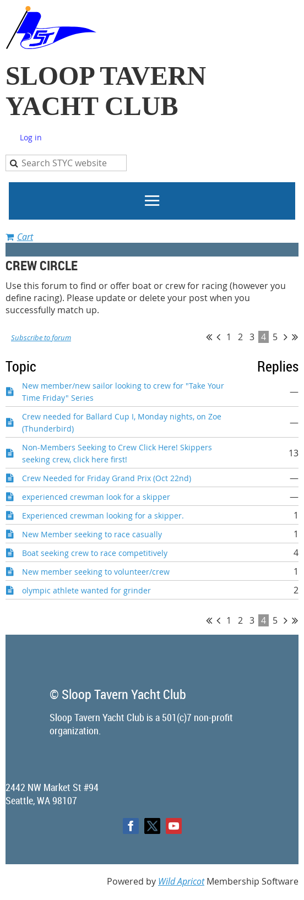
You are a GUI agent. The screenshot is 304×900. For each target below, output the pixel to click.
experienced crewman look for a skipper (96, 497)
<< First (209, 336)
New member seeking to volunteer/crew (96, 571)
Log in (31, 137)
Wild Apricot (181, 881)
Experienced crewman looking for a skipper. (103, 515)
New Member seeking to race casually (92, 534)
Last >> (295, 336)
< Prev (218, 336)
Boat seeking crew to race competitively (94, 553)
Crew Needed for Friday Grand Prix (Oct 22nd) (106, 478)
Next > (285, 336)
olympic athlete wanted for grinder (86, 590)
